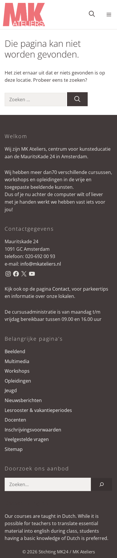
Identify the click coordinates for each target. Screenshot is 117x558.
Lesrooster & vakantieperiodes (38, 410)
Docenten (15, 420)
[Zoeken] (77, 99)
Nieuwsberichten (23, 400)
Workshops (17, 371)
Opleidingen (18, 381)
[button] (92, 14)
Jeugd (11, 390)
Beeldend (15, 351)
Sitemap (14, 449)
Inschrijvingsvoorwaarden (33, 430)
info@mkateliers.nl (40, 264)
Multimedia (17, 361)
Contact (60, 289)
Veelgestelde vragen (27, 439)
